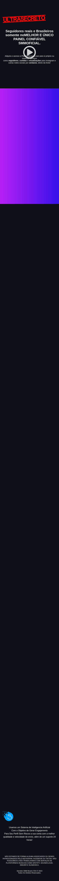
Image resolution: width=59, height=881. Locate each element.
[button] (29, 52)
